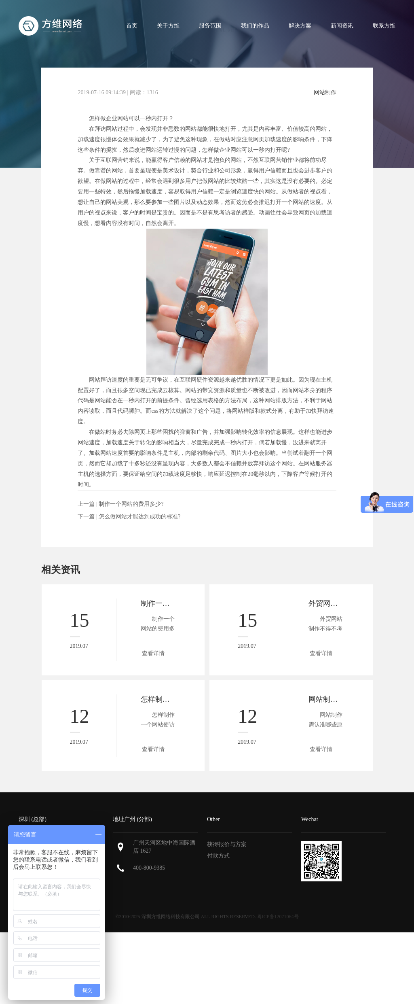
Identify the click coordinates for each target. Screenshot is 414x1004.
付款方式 (218, 856)
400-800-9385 (149, 868)
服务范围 (210, 26)
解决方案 (300, 26)
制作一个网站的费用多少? (131, 504)
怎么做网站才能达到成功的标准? (139, 517)
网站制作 (325, 93)
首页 (131, 26)
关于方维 (168, 26)
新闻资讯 (342, 26)
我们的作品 (255, 26)
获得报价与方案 (227, 844)
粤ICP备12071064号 (278, 916)
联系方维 (384, 26)
